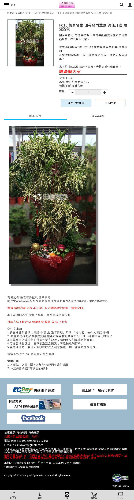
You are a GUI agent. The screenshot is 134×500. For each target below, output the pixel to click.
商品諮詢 (98, 116)
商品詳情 (35, 116)
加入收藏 (110, 103)
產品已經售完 (76, 103)
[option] (30, 42)
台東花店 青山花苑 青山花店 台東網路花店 (30, 12)
